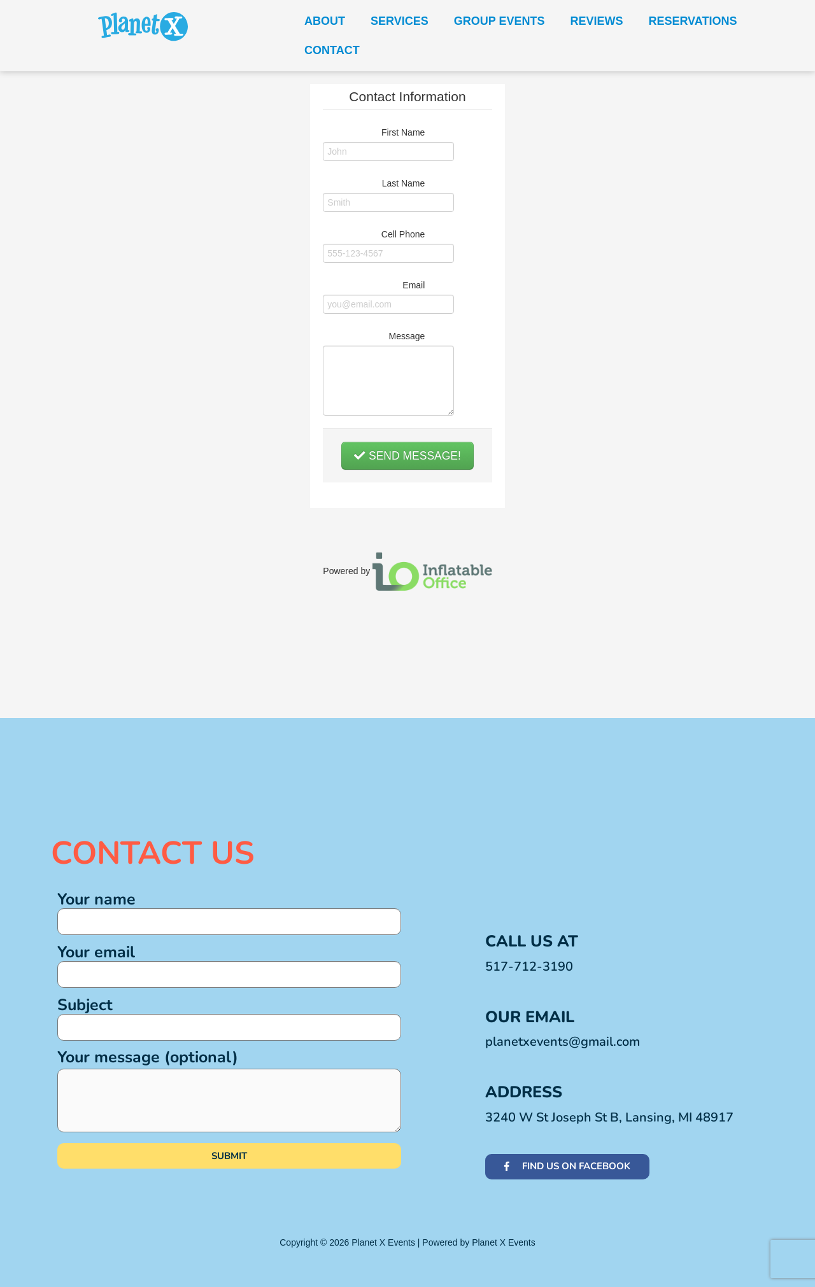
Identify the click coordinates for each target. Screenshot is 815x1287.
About (324, 21)
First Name (403, 132)
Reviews (596, 21)
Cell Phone (403, 234)
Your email (229, 964)
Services (400, 21)
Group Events (499, 21)
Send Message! (407, 455)
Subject (229, 1017)
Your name (229, 912)
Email (413, 285)
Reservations (692, 21)
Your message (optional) (229, 1089)
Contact (332, 50)
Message (407, 336)
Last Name (403, 183)
